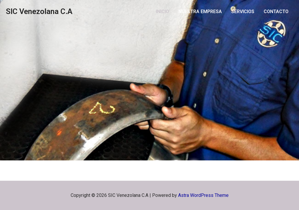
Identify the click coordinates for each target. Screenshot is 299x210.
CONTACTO (276, 11)
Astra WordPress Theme (203, 195)
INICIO (162, 11)
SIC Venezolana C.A (39, 11)
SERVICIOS (242, 11)
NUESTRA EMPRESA (200, 11)
